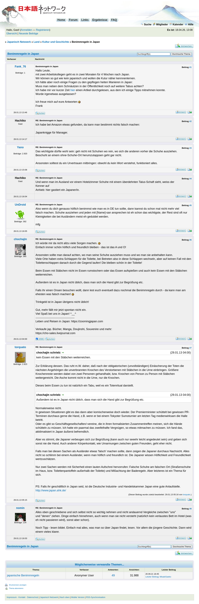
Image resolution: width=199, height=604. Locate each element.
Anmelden (26, 30)
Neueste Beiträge (28, 33)
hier (73, 90)
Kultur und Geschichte (55, 42)
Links (85, 19)
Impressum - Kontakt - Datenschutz (22, 597)
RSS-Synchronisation (95, 597)
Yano (20, 147)
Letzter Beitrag (152, 577)
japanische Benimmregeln (23, 575)
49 (113, 575)
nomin (20, 508)
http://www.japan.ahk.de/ (51, 490)
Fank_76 (20, 66)
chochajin (20, 239)
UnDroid (20, 204)
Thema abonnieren (16, 588)
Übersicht (11, 33)
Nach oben (64, 597)
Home (61, 19)
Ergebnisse (99, 19)
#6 (190, 240)
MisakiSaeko (165, 577)
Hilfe (189, 24)
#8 (190, 509)
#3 (190, 148)
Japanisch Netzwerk (19, 42)
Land (36, 42)
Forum (73, 19)
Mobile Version (77, 597)
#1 (190, 67)
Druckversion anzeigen (17, 585)
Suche (146, 24)
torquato (20, 347)
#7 (190, 348)
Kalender (176, 24)
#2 (190, 121)
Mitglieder (160, 24)
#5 (190, 205)
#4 (190, 178)
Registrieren (42, 30)
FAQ (114, 19)
